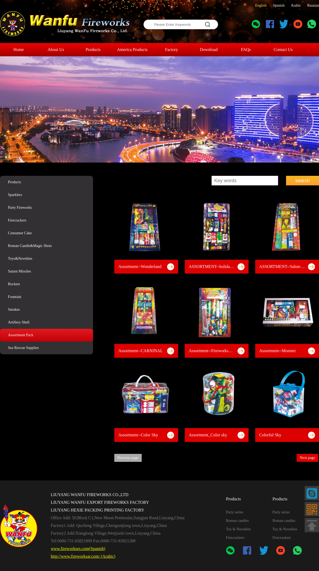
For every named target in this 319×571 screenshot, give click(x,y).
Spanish (278, 5)
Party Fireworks (20, 208)
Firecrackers (17, 220)
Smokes (14, 310)
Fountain (14, 297)
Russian (313, 5)
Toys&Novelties (20, 259)
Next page (307, 458)
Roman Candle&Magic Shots (30, 246)
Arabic (296, 5)
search (302, 180)
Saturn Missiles (19, 271)
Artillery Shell (19, 322)
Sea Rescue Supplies (23, 348)
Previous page (127, 458)
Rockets (14, 284)
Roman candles (237, 521)
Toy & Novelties (238, 529)
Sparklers (15, 195)
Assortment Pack (20, 335)
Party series (234, 512)
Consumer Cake (20, 233)
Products (14, 182)
